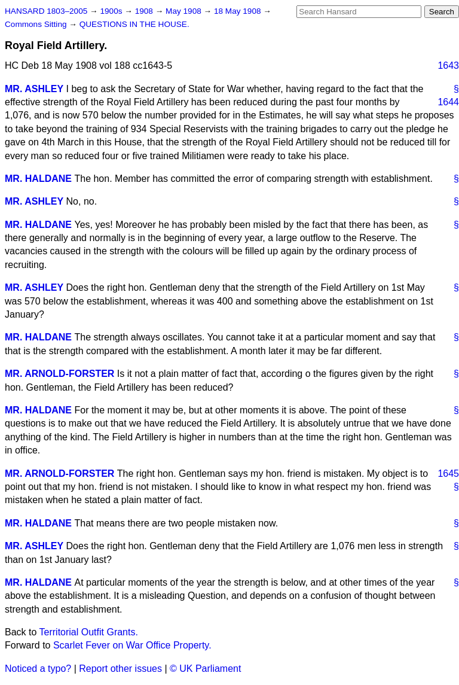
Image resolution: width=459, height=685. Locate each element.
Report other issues (120, 668)
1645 (448, 473)
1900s (112, 11)
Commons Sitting (37, 24)
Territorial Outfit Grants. (88, 632)
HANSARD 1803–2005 (46, 11)
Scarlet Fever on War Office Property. (132, 645)
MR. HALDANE (38, 178)
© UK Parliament (205, 668)
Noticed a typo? (38, 668)
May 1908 (184, 11)
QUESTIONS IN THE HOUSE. (134, 24)
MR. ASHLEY (34, 89)
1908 (145, 11)
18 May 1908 (238, 11)
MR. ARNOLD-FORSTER (59, 374)
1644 (448, 102)
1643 (448, 65)
